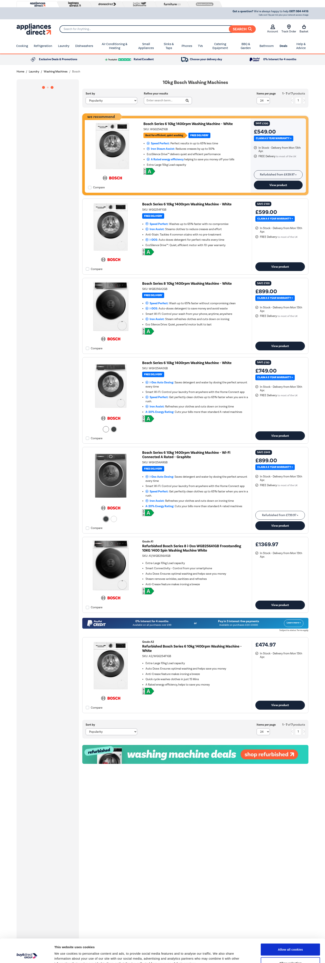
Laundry (63, 46)
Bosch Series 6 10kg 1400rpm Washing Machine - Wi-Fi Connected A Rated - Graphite (186, 454)
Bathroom (267, 46)
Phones (187, 46)
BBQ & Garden (246, 46)
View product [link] (278, 185)
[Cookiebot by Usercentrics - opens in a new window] (27, 955)
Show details (217, 955)
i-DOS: (152, 240)
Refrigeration (43, 46)
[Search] (157, 29)
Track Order (288, 29)
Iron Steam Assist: (161, 149)
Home (20, 71)
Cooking (22, 46)
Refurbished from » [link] (278, 174)
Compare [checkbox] (99, 187)
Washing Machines (56, 71)
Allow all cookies (290, 927)
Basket (304, 29)
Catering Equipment (220, 46)
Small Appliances (146, 46)
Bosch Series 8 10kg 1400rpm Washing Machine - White (187, 283)
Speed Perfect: (158, 143)
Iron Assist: (155, 229)
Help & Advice (301, 46)
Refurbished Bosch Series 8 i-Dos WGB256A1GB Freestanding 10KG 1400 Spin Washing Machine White (191, 548)
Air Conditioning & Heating (114, 46)
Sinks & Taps (169, 46)
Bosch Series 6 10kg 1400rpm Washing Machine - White (188, 124)
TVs (200, 46)
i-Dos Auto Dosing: (160, 382)
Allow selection (290, 941)
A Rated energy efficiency (165, 159)
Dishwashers (84, 46)
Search (242, 29)
